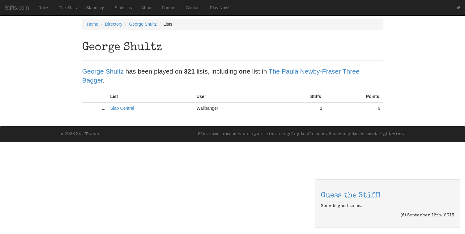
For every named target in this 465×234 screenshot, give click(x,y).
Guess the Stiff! (351, 195)
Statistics (123, 7)
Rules (43, 7)
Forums (169, 7)
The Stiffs (68, 7)
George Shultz (143, 24)
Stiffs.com (17, 8)
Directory (113, 24)
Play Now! (219, 7)
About (147, 7)
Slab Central (122, 108)
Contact (193, 7)
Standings (95, 7)
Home (92, 24)
